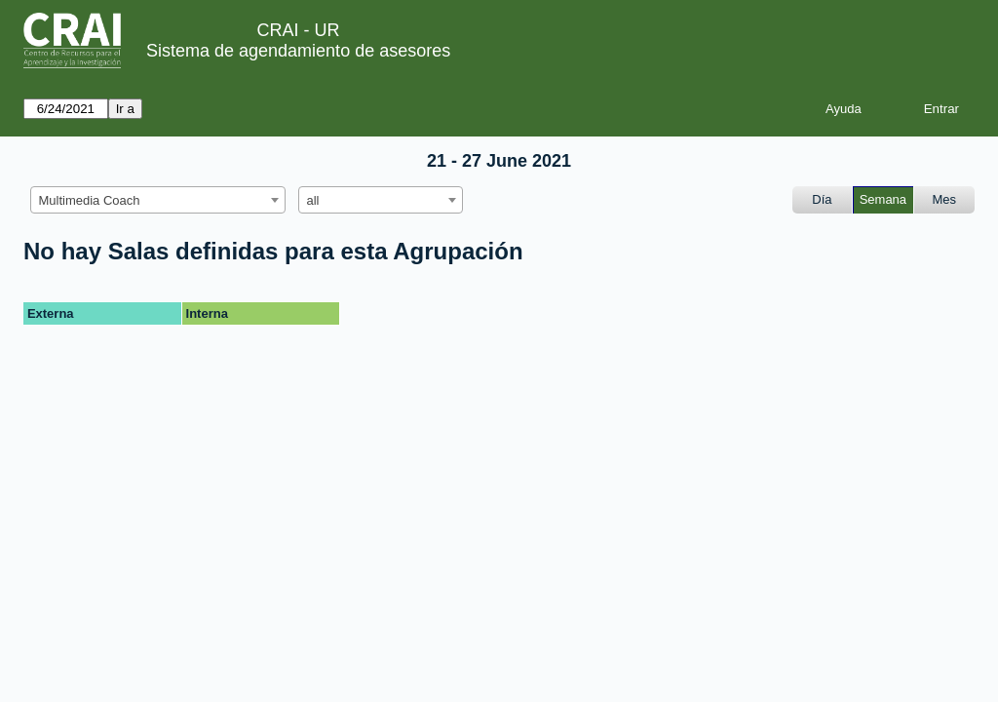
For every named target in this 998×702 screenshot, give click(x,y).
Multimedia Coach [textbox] (89, 200)
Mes (945, 199)
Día (821, 199)
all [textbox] (313, 200)
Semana (883, 199)
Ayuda (843, 108)
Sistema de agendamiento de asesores (298, 50)
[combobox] (158, 200)
